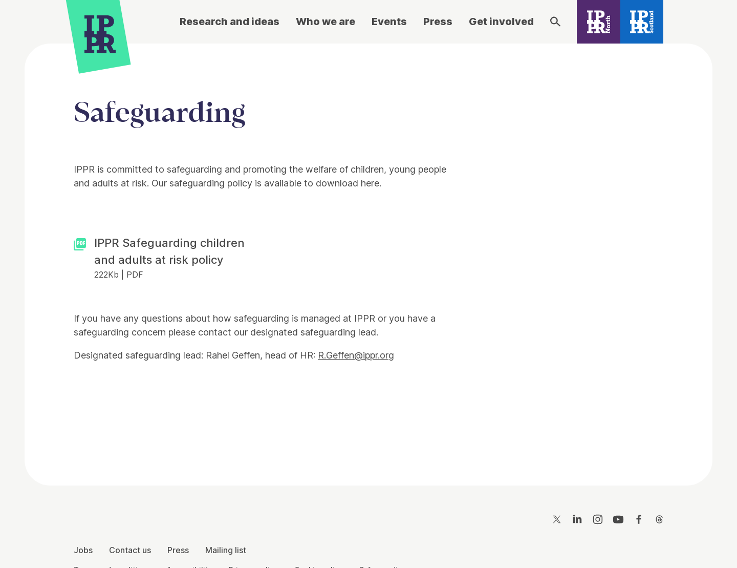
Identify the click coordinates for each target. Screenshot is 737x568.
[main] (368, 257)
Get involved (501, 21)
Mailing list (225, 550)
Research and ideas (229, 21)
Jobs (83, 550)
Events (389, 21)
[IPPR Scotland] (642, 22)
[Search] (555, 21)
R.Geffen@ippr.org (356, 355)
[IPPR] (100, 34)
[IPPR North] (598, 22)
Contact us (130, 550)
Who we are (325, 21)
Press (437, 21)
